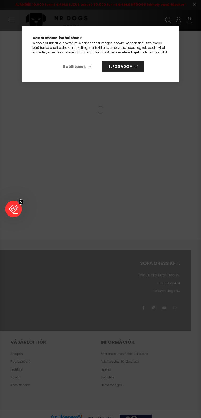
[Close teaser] (20, 202)
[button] (13, 209)
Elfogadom (120, 66)
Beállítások (74, 66)
